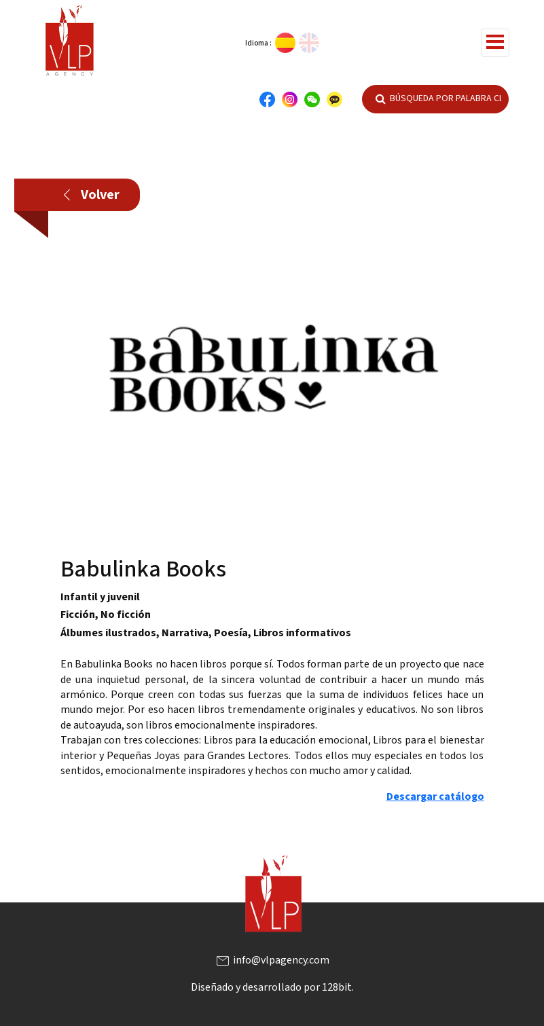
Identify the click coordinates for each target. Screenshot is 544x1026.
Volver (91, 194)
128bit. (338, 987)
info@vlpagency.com (272, 960)
